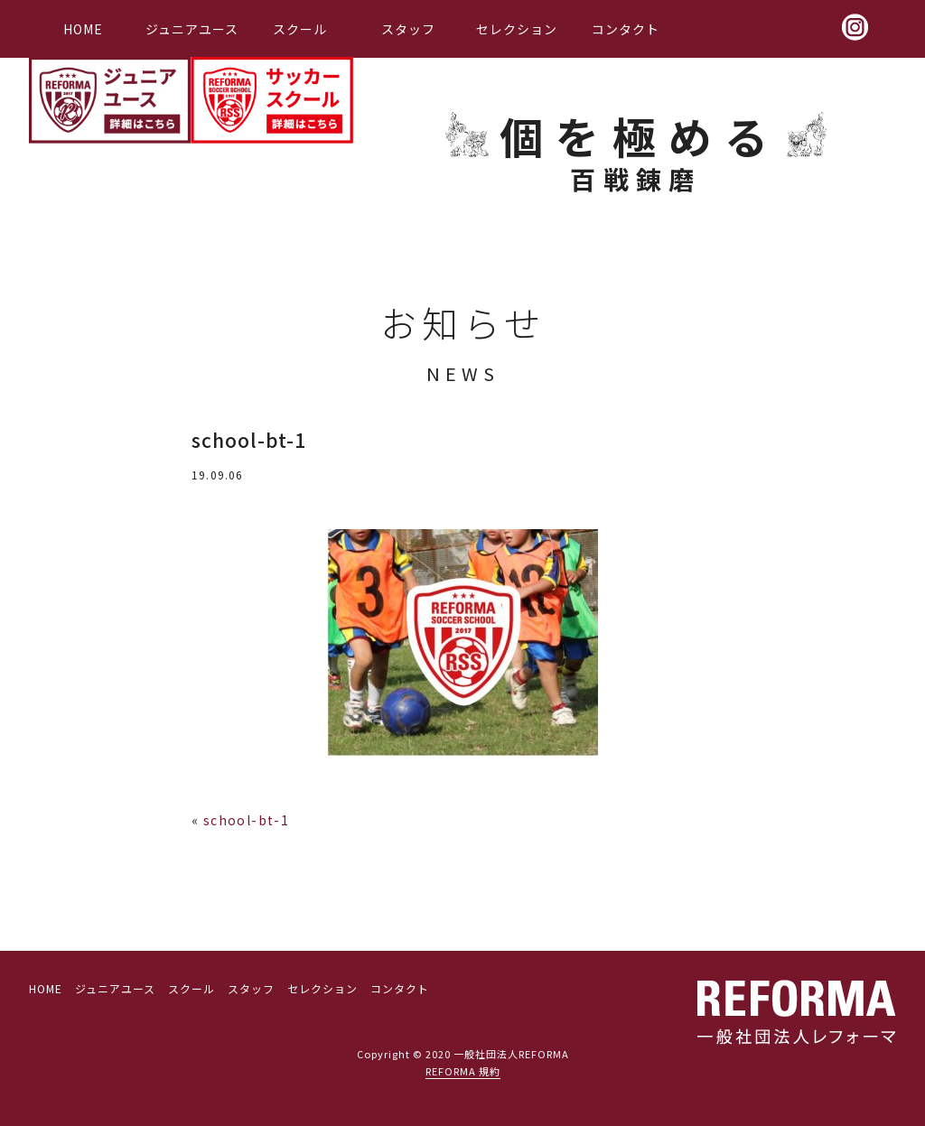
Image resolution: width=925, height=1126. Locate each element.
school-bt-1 (246, 820)
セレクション (516, 29)
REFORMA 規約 (462, 1071)
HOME (83, 29)
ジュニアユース (191, 29)
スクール (300, 29)
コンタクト (625, 29)
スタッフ (408, 29)
